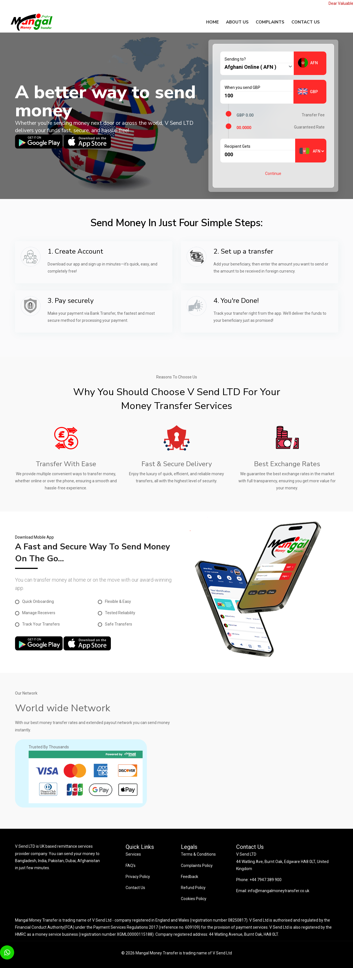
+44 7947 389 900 (265, 879)
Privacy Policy (138, 876)
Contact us (305, 22)
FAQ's (131, 865)
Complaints (270, 22)
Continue (273, 173)
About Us (237, 22)
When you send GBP (242, 87)
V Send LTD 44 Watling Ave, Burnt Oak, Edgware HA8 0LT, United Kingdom (282, 861)
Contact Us (135, 887)
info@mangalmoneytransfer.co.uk (278, 890)
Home (212, 22)
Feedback (189, 876)
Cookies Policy (193, 898)
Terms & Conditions (198, 854)
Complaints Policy (197, 865)
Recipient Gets (237, 146)
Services (133, 854)
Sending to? (235, 59)
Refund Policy (193, 887)
